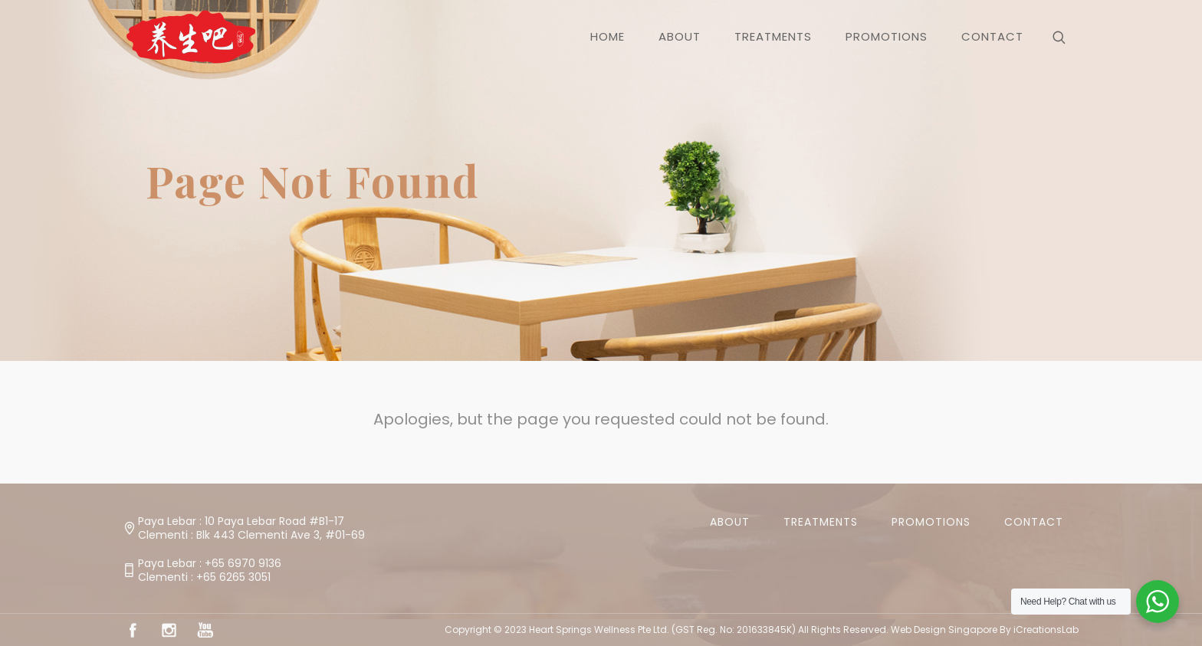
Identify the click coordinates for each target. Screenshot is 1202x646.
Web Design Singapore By (985, 629)
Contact (1033, 522)
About (730, 522)
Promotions (931, 522)
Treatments (820, 522)
